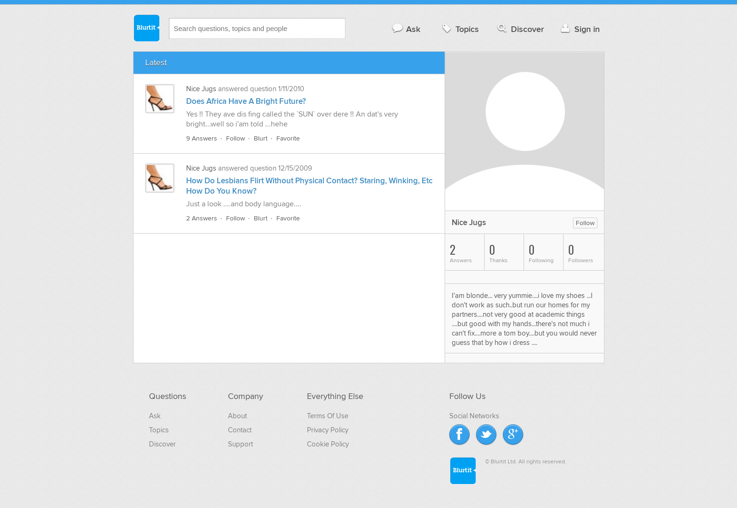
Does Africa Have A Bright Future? (246, 101)
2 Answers (201, 218)
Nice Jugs (201, 89)
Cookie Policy (328, 444)
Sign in (579, 28)
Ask (406, 28)
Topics (459, 28)
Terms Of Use (327, 416)
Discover (519, 28)
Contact (239, 430)
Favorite (288, 138)
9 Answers (201, 138)
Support (240, 444)
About (237, 416)
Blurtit (146, 28)
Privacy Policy (327, 430)
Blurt (260, 138)
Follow (235, 138)
